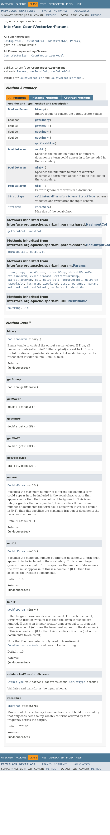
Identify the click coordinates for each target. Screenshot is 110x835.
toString (13, 307)
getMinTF (41, 137)
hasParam (33, 283)
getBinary (42, 119)
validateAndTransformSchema (56, 196)
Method (51, 15)
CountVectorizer (16, 55)
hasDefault (15, 283)
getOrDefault (72, 279)
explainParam (17, 276)
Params (75, 41)
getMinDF (41, 131)
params (93, 283)
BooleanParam (17, 109)
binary (40, 109)
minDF (39, 167)
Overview (7, 4)
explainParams (40, 276)
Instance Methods (44, 97)
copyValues (37, 272)
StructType (16, 196)
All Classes (82, 10)
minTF (39, 185)
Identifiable (57, 41)
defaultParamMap (81, 272)
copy (22, 272)
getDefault (51, 279)
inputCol (35, 231)
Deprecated (56, 4)
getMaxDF (41, 125)
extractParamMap (66, 276)
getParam (91, 279)
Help (79, 4)
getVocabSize (45, 143)
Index (70, 4)
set (9, 287)
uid (26, 307)
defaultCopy (57, 272)
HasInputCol (13, 41)
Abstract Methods (77, 97)
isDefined (50, 283)
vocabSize (42, 207)
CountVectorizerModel (47, 55)
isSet (65, 283)
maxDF (39, 149)
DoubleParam (17, 149)
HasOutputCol (34, 41)
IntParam (14, 207)
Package (21, 4)
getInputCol (16, 231)
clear (11, 272)
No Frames (60, 10)
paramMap (78, 283)
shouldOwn (78, 287)
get (37, 279)
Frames (47, 10)
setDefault (40, 287)
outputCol (37, 251)
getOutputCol (17, 251)
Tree (43, 4)
